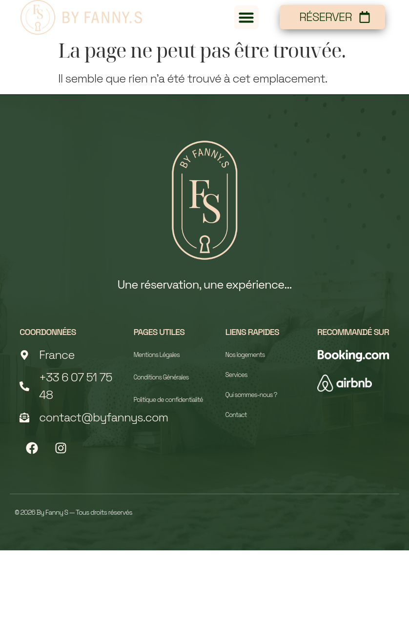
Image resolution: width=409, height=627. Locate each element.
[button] (246, 17)
